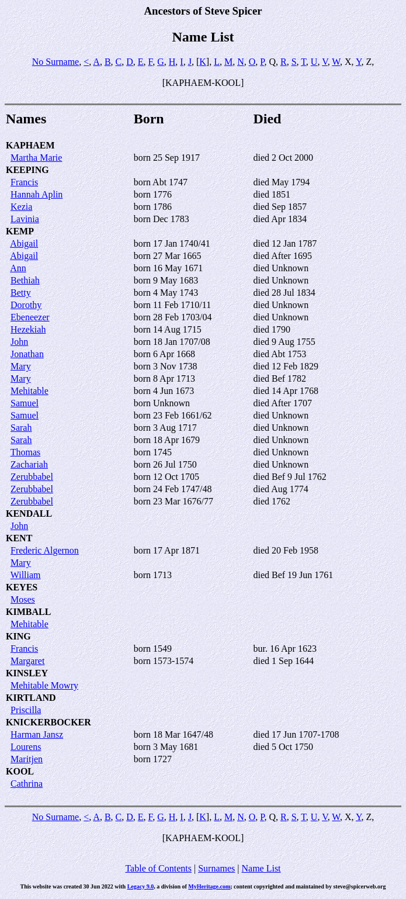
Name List (260, 868)
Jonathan (27, 354)
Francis (24, 182)
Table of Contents (158, 868)
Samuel (25, 403)
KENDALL (29, 513)
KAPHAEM (30, 145)
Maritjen (27, 759)
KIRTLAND (31, 698)
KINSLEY (27, 673)
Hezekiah (28, 329)
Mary (21, 366)
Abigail (24, 243)
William (26, 575)
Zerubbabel (32, 477)
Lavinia (25, 219)
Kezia (21, 207)
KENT (19, 538)
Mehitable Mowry (44, 685)
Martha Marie (36, 157)
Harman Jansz (37, 734)
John (19, 342)
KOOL (20, 771)
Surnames (216, 868)
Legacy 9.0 (140, 886)
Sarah (21, 428)
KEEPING (27, 170)
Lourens (26, 747)
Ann (18, 268)
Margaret (27, 661)
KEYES (21, 587)
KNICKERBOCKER (48, 722)
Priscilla (26, 710)
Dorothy (26, 305)
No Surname (55, 62)
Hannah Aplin (37, 194)
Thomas (26, 452)
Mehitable (29, 391)
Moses (23, 599)
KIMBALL (28, 612)
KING (18, 636)
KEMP (20, 231)
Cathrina (27, 784)
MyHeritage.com (209, 886)
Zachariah (29, 464)
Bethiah (25, 280)
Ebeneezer (30, 317)
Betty (21, 293)
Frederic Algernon (45, 550)
